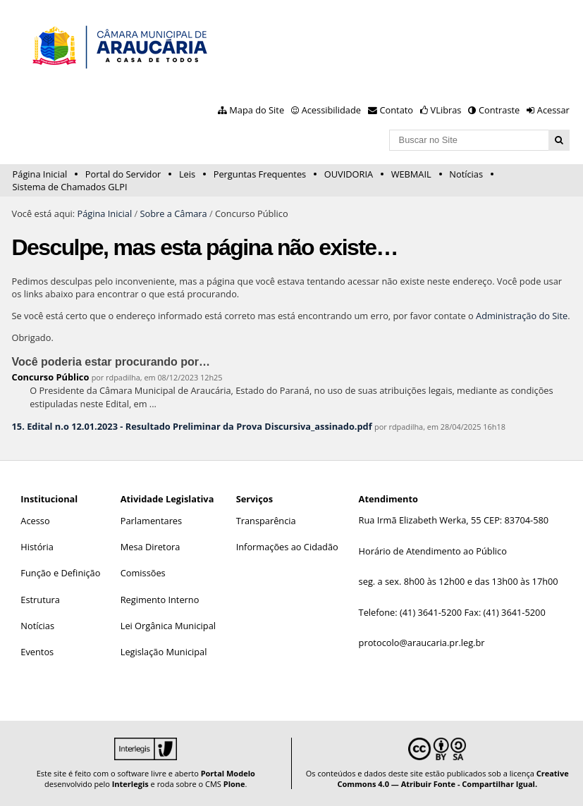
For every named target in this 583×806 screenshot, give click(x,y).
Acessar (553, 110)
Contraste (499, 110)
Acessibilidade (331, 110)
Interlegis (130, 784)
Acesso (34, 520)
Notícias (466, 174)
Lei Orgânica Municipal (168, 625)
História (37, 546)
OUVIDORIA (348, 174)
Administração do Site (521, 315)
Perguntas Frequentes (260, 174)
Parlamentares (151, 520)
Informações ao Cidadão (287, 546)
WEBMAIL (411, 174)
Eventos (37, 651)
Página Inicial (40, 174)
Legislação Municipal (164, 651)
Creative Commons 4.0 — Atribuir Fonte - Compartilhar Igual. (452, 778)
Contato (397, 110)
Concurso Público (51, 377)
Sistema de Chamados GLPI (70, 186)
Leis (187, 174)
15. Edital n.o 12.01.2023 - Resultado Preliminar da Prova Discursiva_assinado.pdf (192, 426)
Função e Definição (60, 572)
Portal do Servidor (123, 174)
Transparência (266, 520)
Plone (234, 784)
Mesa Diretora (150, 546)
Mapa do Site (256, 110)
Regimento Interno (160, 599)
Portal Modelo (228, 773)
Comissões (143, 572)
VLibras (446, 110)
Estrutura (40, 599)
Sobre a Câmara (173, 213)
